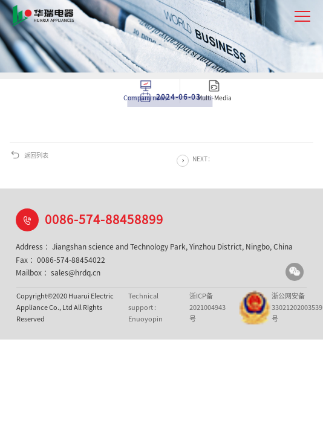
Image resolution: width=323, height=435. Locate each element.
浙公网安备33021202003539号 (269, 307)
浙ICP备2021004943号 (207, 306)
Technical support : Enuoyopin (145, 306)
